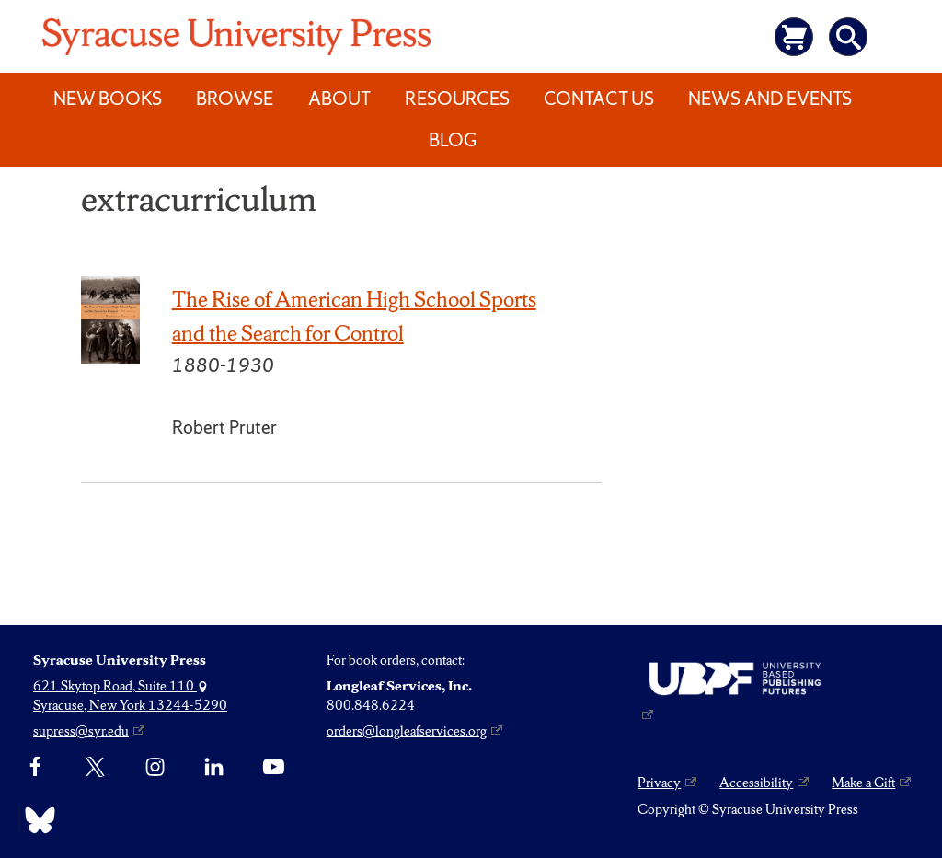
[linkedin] (214, 768)
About (339, 98)
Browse (234, 98)
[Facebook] (35, 768)
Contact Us (599, 98)
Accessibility (756, 782)
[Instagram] (155, 768)
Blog (453, 140)
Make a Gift (863, 782)
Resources (457, 98)
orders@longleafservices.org (407, 731)
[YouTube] (273, 768)
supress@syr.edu (81, 731)
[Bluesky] (35, 820)
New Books (107, 98)
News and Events (770, 98)
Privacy (659, 782)
